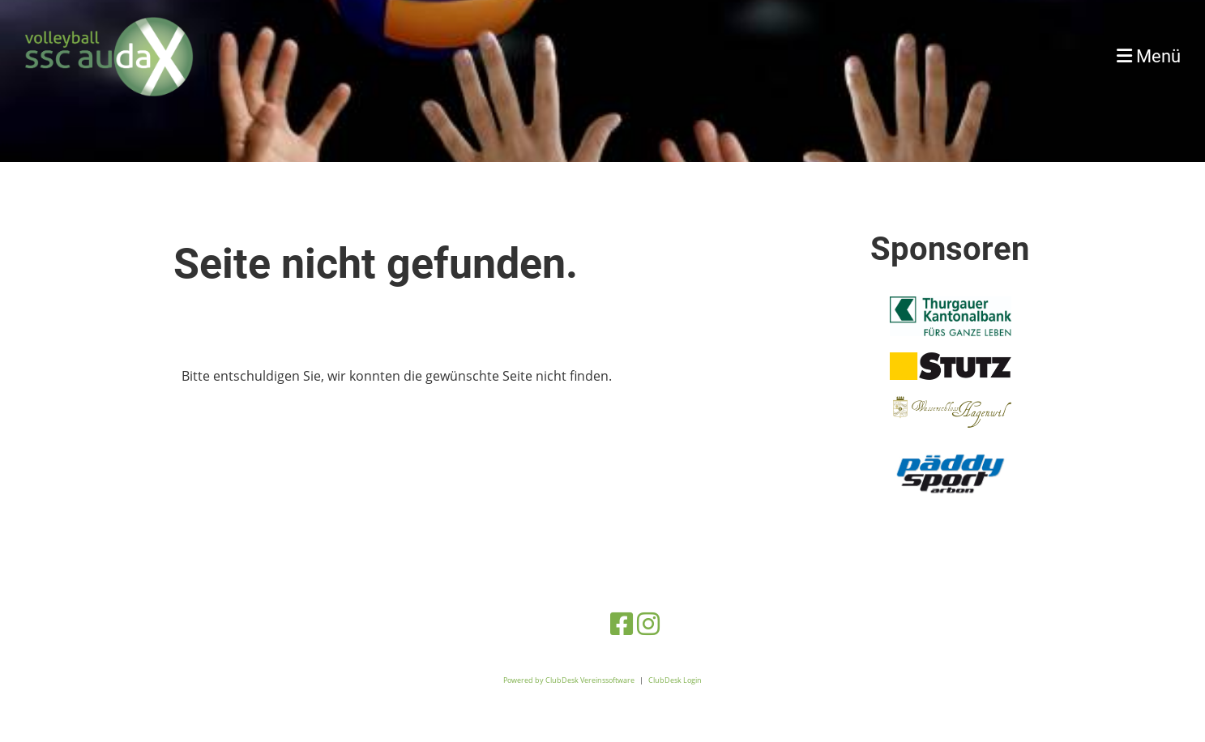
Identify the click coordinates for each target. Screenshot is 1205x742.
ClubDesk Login (675, 680)
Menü (1149, 56)
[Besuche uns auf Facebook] (621, 623)
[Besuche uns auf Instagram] (648, 623)
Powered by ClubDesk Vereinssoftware (569, 680)
